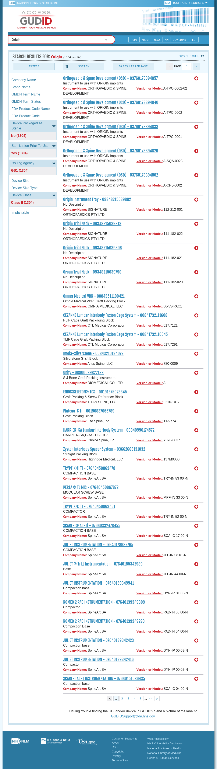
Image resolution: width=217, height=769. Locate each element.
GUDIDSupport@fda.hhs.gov (132, 716)
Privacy (116, 756)
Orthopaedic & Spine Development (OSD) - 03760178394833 (110, 126)
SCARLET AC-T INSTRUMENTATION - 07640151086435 (104, 678)
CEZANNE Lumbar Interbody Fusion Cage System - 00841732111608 (115, 315)
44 (151, 698)
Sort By (83, 66)
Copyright (118, 751)
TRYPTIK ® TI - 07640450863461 (89, 506)
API (166, 39)
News (157, 39)
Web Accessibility (157, 738)
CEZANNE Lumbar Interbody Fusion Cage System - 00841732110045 (115, 334)
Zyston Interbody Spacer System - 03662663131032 (104, 449)
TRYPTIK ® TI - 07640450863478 (89, 468)
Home (134, 39)
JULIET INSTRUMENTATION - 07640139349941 (98, 583)
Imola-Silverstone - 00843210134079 (93, 353)
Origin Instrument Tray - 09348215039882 (97, 199)
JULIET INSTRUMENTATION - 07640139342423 (98, 640)
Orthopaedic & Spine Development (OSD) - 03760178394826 (110, 150)
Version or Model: (149, 88)
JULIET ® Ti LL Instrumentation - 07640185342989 (103, 564)
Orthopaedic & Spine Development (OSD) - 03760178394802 (110, 175)
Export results (189, 56)
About (146, 39)
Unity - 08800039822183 (83, 372)
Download (179, 39)
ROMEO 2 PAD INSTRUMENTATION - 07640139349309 (104, 602)
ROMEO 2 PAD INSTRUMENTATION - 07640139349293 (104, 621)
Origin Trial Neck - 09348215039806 (92, 247)
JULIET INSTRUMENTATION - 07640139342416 (98, 659)
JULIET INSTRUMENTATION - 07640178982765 (98, 544)
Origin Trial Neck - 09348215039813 (92, 223)
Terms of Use (120, 760)
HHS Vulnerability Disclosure (164, 743)
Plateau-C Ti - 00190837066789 (88, 411)
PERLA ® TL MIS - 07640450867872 (90, 487)
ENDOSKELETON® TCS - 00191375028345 (95, 391)
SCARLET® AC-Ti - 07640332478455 (91, 525)
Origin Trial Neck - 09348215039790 (92, 272)
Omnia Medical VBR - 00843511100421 (94, 296)
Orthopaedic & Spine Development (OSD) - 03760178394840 (110, 102)
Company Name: (75, 88)
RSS (115, 747)
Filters (34, 66)
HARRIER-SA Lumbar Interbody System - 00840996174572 (108, 430)
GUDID (36, 19)
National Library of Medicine (37, 3)
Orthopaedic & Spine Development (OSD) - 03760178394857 (110, 78)
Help (193, 39)
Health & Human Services (163, 757)
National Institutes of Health (164, 748)
